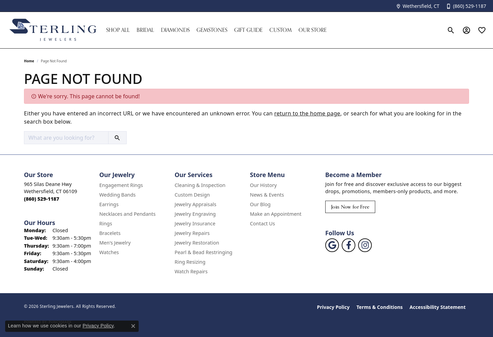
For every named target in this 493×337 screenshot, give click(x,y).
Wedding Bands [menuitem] (117, 194)
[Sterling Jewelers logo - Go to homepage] (53, 30)
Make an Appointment (275, 214)
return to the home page (307, 113)
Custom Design (192, 194)
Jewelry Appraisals (195, 204)
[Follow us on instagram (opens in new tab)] (365, 245)
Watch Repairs (191, 271)
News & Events (267, 194)
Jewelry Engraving (195, 214)
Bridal (145, 30)
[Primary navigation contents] (273, 30)
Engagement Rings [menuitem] (121, 185)
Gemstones (212, 30)
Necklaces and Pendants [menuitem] (127, 214)
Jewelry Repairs (192, 233)
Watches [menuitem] (109, 252)
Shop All (118, 30)
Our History (263, 185)
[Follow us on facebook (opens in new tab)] (348, 245)
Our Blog (260, 204)
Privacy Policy (333, 307)
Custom (280, 30)
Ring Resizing (190, 262)
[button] (451, 30)
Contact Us (262, 223)
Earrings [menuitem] (108, 204)
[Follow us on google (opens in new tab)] (332, 245)
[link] (417, 6)
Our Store (313, 30)
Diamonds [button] (175, 30)
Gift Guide (248, 30)
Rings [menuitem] (105, 223)
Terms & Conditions (379, 307)
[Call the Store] (41, 199)
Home (29, 61)
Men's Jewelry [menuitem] (115, 242)
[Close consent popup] (133, 326)
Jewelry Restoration (197, 242)
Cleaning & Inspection (200, 185)
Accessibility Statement (437, 307)
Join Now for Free (350, 207)
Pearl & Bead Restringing (203, 252)
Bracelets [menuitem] (110, 233)
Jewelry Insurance (195, 223)
